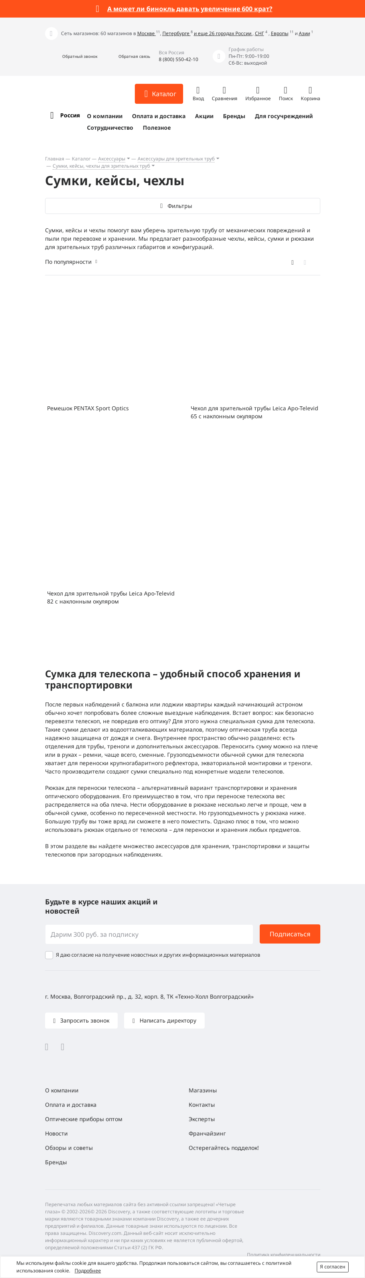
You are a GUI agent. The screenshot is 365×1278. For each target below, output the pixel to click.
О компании (104, 116)
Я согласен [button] (332, 1266)
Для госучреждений (284, 116)
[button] (71, 56)
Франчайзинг (207, 1133)
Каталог (81, 158)
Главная (54, 158)
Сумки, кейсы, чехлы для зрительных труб (101, 165)
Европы (279, 33)
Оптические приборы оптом (83, 1119)
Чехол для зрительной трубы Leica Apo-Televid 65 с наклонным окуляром (254, 412)
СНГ (259, 33)
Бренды (234, 116)
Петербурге (176, 33)
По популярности (68, 261)
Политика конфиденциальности (283, 1254)
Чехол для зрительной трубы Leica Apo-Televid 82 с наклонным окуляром (111, 597)
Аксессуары (111, 158)
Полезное (157, 127)
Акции (204, 116)
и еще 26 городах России (223, 33)
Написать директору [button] (167, 1020)
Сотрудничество (110, 127)
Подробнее (88, 1270)
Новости (56, 1133)
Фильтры (179, 206)
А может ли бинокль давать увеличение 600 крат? (189, 8)
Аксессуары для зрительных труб (176, 158)
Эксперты (202, 1119)
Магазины (203, 1090)
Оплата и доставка (158, 116)
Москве (146, 33)
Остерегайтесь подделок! (224, 1147)
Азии (304, 33)
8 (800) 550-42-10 (178, 59)
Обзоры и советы (69, 1147)
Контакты (202, 1104)
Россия (70, 115)
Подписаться (290, 934)
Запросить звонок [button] (84, 1020)
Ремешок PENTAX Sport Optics (88, 408)
